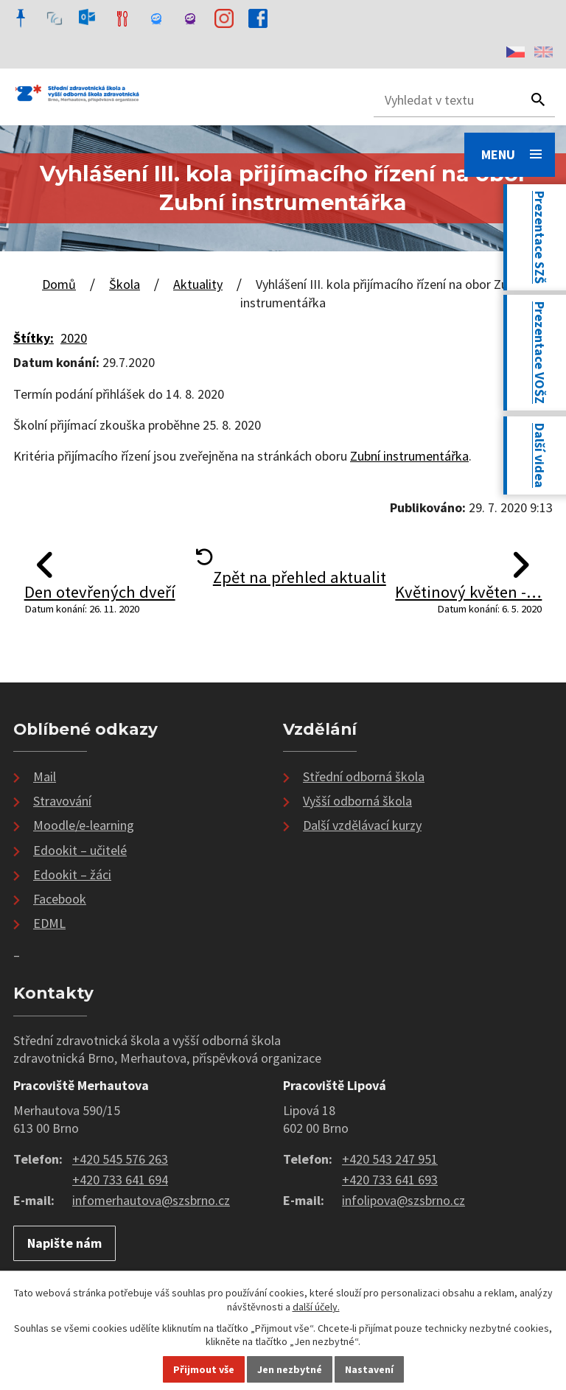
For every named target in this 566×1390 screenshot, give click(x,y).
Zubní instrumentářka (409, 455)
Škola (124, 284)
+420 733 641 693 (390, 1179)
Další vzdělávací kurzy (362, 825)
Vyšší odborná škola (357, 800)
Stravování (62, 800)
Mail (44, 776)
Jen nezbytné (289, 1369)
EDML (49, 923)
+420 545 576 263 (120, 1158)
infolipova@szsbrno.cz (403, 1200)
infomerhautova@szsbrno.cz (151, 1200)
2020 (73, 337)
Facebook (59, 898)
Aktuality (198, 284)
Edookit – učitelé (80, 850)
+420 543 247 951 (390, 1158)
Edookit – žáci (72, 874)
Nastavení (369, 1369)
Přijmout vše (203, 1369)
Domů (59, 284)
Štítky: (33, 337)
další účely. (316, 1306)
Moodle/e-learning (83, 825)
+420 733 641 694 (120, 1179)
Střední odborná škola (363, 776)
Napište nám (64, 1242)
